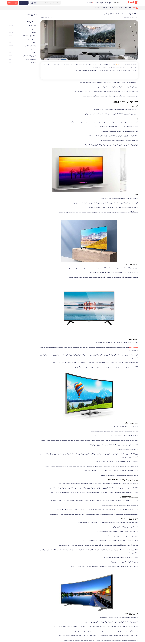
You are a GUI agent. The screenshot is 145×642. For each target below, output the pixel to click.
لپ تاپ (34, 29)
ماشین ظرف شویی (31, 59)
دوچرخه (34, 52)
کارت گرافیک (33, 62)
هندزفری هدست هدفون (30, 56)
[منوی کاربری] (24, 3)
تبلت (35, 42)
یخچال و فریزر (32, 39)
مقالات (108, 3)
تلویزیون (34, 32)
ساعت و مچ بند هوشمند (30, 36)
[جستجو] (32, 3)
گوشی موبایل (33, 26)
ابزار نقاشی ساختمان (31, 46)
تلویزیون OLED (133, 347)
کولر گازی (34, 49)
